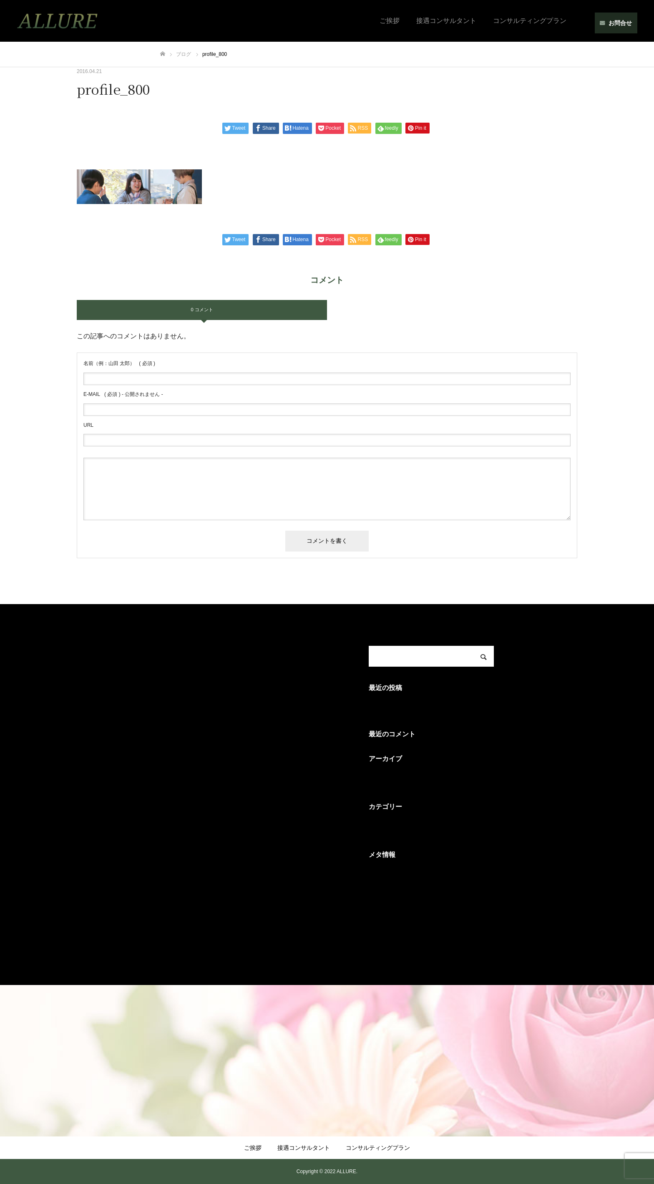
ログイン (382, 873)
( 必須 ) (119, 363)
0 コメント (202, 309)
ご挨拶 (390, 20)
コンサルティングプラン (529, 20)
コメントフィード (395, 912)
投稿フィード (389, 893)
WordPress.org (391, 931)
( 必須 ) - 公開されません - (123, 394)
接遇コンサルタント (446, 20)
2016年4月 (385, 777)
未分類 (379, 825)
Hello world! (386, 706)
